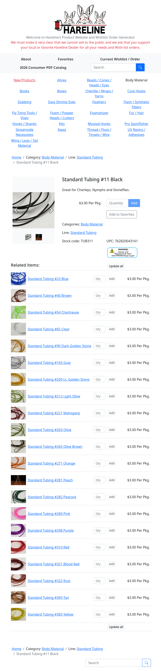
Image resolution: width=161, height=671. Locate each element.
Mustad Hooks (99, 123)
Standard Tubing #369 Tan (48, 597)
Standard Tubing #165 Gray (49, 362)
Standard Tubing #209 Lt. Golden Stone (58, 379)
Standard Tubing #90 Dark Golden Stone (59, 346)
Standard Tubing (90, 157)
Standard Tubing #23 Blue (48, 278)
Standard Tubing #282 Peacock (52, 497)
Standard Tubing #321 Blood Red (53, 564)
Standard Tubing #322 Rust (49, 580)
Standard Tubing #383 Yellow (50, 614)
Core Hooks (136, 91)
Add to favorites (121, 214)
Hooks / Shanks (24, 123)
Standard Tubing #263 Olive (49, 429)
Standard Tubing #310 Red (48, 547)
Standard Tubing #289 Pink (49, 513)
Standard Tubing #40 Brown (50, 295)
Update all (116, 266)
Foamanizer (99, 113)
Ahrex (61, 80)
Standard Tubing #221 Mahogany (54, 413)
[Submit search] (140, 67)
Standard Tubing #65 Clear (49, 329)
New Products (24, 80)
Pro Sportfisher (136, 123)
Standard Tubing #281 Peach (50, 480)
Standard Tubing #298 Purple (51, 530)
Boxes (62, 91)
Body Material (53, 157)
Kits (62, 123)
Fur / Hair (136, 113)
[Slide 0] (28, 237)
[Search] (113, 67)
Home (16, 157)
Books (24, 91)
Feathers (99, 102)
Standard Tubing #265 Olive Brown (55, 446)
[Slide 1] (39, 237)
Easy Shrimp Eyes (61, 102)
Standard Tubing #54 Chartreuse (53, 312)
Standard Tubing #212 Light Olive (54, 396)
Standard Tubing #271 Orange (51, 463)
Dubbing (24, 102)
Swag (62, 129)
